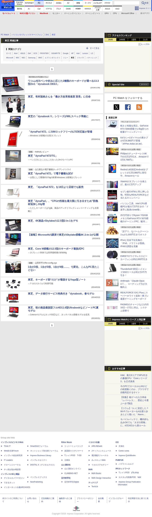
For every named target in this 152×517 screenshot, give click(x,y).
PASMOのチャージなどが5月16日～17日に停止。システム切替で (134, 307)
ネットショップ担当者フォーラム (44, 451)
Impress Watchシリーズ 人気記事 (128, 319)
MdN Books (96, 473)
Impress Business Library (40, 455)
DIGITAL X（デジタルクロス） (43, 465)
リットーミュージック (73, 446)
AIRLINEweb (97, 446)
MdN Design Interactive (101, 478)
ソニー (65, 58)
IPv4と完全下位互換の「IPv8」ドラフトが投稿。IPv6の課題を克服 (133, 243)
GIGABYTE (55, 53)
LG (92, 53)
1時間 (110, 40)
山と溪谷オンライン (72, 469)
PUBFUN (119, 460)
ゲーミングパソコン (72, 13)
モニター (56, 13)
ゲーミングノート (92, 13)
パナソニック (92, 58)
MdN (90, 469)
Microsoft (9, 58)
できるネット (9, 483)
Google (65, 53)
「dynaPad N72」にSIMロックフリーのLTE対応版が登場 (60, 131)
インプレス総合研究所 (13, 455)
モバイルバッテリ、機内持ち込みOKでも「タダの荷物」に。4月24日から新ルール (134, 422)
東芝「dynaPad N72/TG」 (43, 155)
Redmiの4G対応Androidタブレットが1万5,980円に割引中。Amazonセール (134, 172)
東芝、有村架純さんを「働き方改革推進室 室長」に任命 (59, 96)
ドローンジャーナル (12, 465)
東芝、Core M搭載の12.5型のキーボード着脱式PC (56, 248)
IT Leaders (8, 460)
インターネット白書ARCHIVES (17, 487)
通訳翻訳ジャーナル (100, 455)
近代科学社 (66, 478)
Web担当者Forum (11, 451)
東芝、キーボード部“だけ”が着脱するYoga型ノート (57, 279)
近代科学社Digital (71, 482)
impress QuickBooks (127, 455)
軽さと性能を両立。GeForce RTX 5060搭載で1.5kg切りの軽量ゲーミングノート (134, 128)
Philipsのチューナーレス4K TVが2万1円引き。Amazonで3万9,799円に (134, 156)
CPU (115, 13)
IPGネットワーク (123, 469)
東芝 (72, 58)
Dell (29, 53)
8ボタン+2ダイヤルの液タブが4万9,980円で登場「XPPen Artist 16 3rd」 (134, 140)
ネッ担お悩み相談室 (12, 469)
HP (72, 53)
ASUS (22, 53)
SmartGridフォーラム (39, 446)
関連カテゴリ (14, 49)
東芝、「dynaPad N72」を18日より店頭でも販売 (55, 187)
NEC (23, 58)
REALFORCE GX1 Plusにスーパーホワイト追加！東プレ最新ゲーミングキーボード (134, 295)
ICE (117, 442)
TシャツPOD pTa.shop (129, 472)
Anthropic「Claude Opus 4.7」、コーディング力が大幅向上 (133, 284)
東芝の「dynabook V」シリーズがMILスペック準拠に (58, 116)
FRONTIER (44, 53)
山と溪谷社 (66, 465)
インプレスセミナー (38, 460)
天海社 (121, 446)
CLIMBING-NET (71, 473)
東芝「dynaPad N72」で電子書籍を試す (50, 173)
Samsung (31, 58)
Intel (78, 53)
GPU (107, 13)
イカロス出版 (94, 442)
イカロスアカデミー (100, 465)
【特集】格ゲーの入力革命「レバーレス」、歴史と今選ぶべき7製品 (134, 400)
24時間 (122, 40)
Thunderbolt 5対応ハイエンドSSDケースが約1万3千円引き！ (133, 272)
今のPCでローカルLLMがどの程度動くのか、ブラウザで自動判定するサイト (134, 389)
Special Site (118, 84)
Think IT (7, 446)
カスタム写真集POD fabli (130, 477)
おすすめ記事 (118, 368)
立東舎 (67, 460)
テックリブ (93, 483)
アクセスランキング (122, 35)
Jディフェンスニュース (101, 451)
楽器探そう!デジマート (73, 451)
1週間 (133, 40)
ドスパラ (80, 58)
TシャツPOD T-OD (72, 455)
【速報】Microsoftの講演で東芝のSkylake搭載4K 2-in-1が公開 (63, 234)
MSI (17, 58)
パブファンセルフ (126, 464)
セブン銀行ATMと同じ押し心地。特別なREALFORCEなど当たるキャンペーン (134, 194)
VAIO (40, 58)
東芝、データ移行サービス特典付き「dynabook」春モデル (61, 293)
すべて (8, 53)
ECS (35, 53)
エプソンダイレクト (52, 58)
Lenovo (85, 53)
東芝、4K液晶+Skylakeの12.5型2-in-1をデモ (53, 220)
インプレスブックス (38, 477)
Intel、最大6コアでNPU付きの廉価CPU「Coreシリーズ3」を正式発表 (134, 378)
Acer (16, 53)
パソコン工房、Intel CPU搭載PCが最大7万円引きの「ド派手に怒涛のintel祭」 (134, 206)
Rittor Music (66, 442)
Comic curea (124, 451)
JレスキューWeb (98, 460)
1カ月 (145, 40)
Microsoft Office (127, 13)
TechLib (95, 486)
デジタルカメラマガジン (14, 478)
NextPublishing (36, 482)
